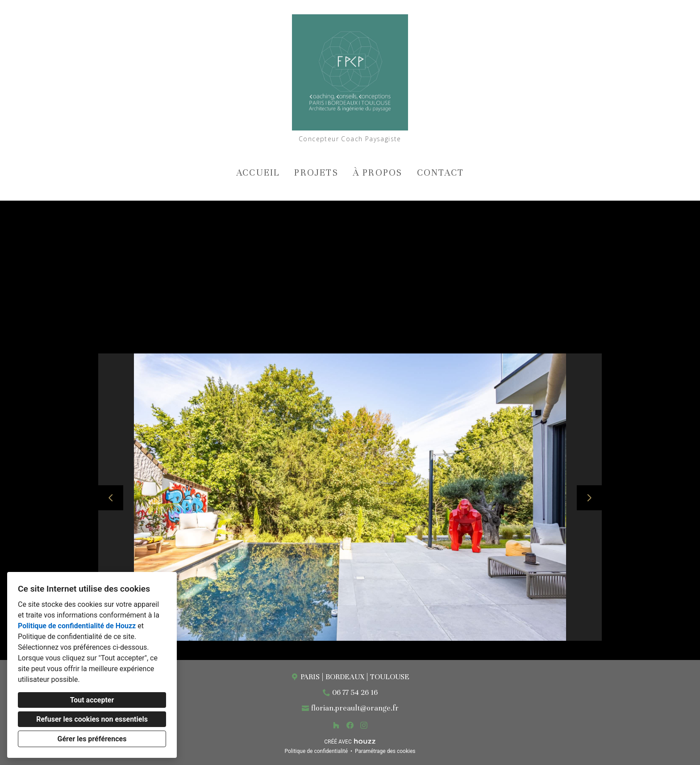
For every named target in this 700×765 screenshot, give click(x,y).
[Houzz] (336, 725)
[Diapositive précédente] (110, 497)
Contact (440, 172)
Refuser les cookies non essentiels (92, 719)
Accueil (258, 172)
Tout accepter (92, 700)
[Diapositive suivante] (589, 497)
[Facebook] (349, 725)
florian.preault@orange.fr (355, 708)
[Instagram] (363, 725)
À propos (378, 172)
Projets (316, 172)
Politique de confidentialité (316, 751)
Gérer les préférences (92, 739)
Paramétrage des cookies (385, 751)
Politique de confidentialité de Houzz (77, 626)
